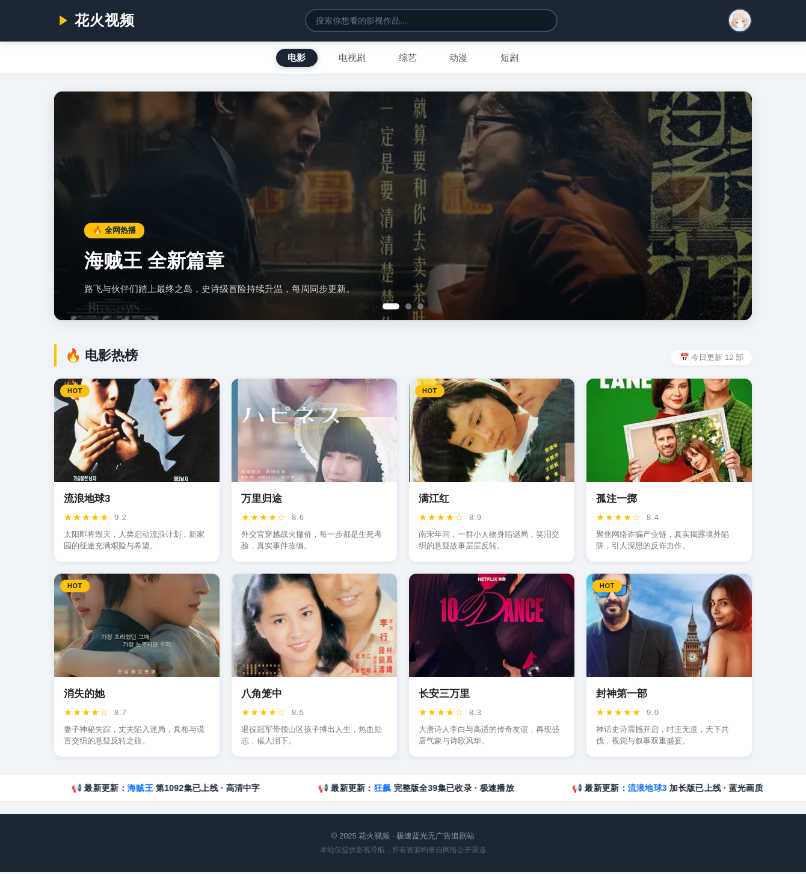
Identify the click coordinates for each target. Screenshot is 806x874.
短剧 (518, 58)
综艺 (407, 58)
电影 (287, 58)
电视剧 (347, 58)
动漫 (463, 58)
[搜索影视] (431, 20)
